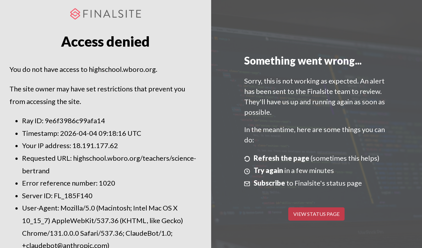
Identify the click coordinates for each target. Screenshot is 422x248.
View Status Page (316, 214)
